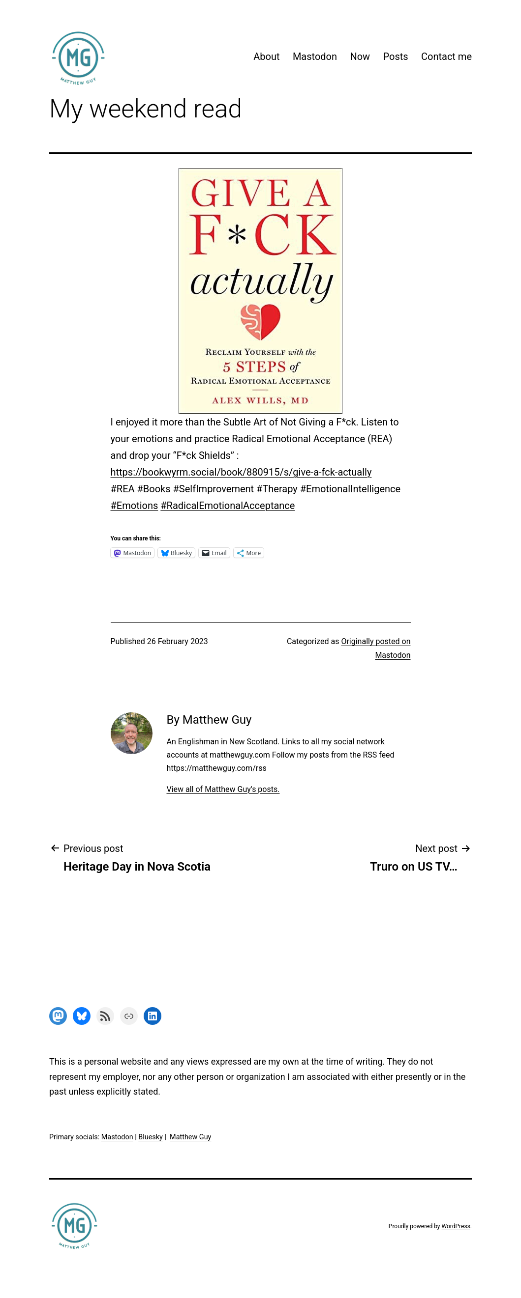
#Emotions (134, 505)
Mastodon (315, 56)
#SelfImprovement (213, 489)
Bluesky (150, 1137)
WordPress (456, 1226)
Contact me (446, 56)
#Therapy (277, 489)
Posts (395, 56)
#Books (154, 489)
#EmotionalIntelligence (350, 489)
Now (360, 56)
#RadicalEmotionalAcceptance (227, 505)
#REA (123, 489)
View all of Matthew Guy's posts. (222, 789)
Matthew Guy (190, 1137)
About (266, 56)
